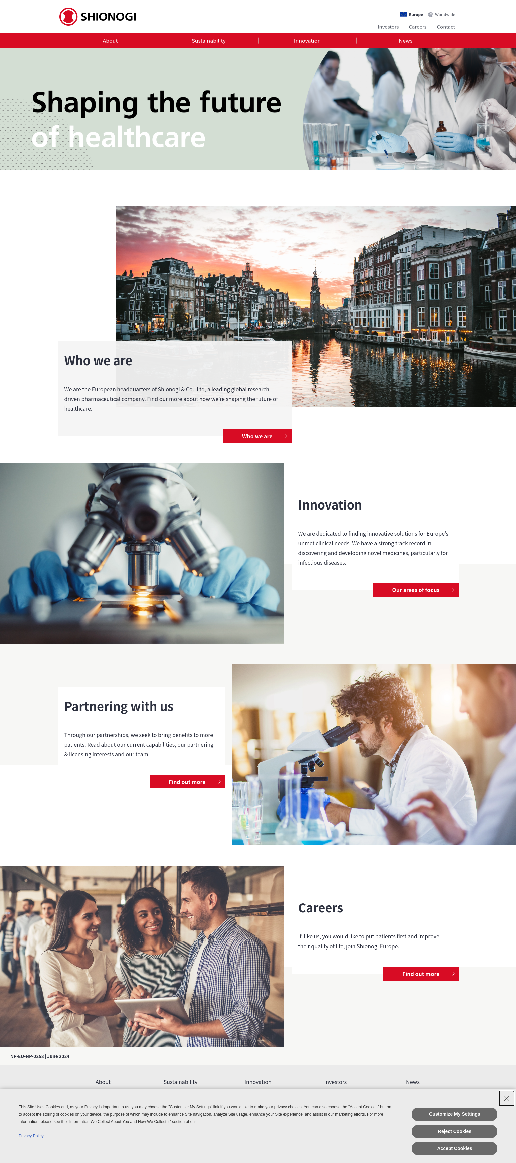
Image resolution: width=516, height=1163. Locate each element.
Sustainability (209, 41)
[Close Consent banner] (506, 1098)
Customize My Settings (454, 1114)
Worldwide (445, 12)
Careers (418, 25)
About (110, 41)
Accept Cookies (454, 1148)
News (406, 41)
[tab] (110, 41)
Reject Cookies (454, 1131)
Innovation (307, 41)
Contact (446, 25)
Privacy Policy (31, 1136)
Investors (388, 25)
